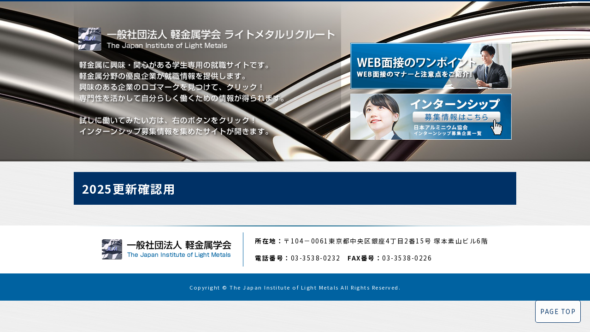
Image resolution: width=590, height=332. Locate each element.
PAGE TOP (558, 311)
